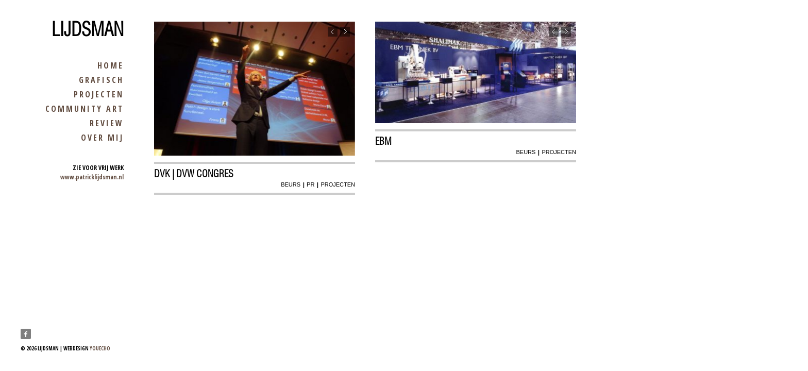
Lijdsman (88, 29)
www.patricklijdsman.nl (92, 177)
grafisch (101, 80)
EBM (383, 141)
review (107, 123)
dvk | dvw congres (193, 173)
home (110, 65)
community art (84, 108)
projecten (99, 94)
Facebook (26, 334)
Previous (333, 32)
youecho (100, 348)
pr (310, 184)
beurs (290, 184)
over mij (102, 137)
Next (345, 32)
